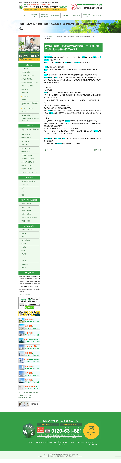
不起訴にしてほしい (27, 155)
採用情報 (24, 99)
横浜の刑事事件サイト (25, 398)
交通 (23, 236)
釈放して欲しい (26, 141)
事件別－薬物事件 (27, 214)
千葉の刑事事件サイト (25, 395)
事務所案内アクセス (86, 15)
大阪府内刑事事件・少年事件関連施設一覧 (30, 119)
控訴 (23, 188)
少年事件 (24, 247)
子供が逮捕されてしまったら (29, 172)
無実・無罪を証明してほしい (29, 162)
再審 (23, 195)
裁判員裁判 (25, 184)
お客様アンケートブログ (28, 229)
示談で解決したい (26, 151)
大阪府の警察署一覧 (27, 115)
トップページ (24, 15)
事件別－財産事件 (27, 210)
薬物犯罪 (24, 261)
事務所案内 (25, 93)
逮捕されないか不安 (27, 165)
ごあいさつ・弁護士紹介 (28, 86)
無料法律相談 (55, 15)
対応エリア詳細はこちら (24, 294)
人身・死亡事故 (26, 240)
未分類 (23, 257)
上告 (23, 191)
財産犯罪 (24, 267)
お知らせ (24, 233)
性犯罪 (23, 250)
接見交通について (27, 138)
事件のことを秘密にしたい (29, 169)
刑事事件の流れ (34, 15)
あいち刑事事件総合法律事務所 (28, 393)
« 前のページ (48, 150)
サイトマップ (25, 111)
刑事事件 (50, 36)
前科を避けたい (26, 148)
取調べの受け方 (26, 134)
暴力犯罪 (24, 254)
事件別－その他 (26, 221)
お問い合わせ (97, 15)
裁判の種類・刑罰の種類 (28, 181)
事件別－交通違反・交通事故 (29, 217)
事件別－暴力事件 (27, 203)
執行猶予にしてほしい (28, 158)
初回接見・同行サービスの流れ (30, 82)
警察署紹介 (25, 264)
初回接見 (66, 15)
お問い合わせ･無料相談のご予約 (30, 104)
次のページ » (98, 150)
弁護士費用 (76, 15)
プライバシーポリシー (28, 108)
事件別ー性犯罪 (26, 207)
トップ (45, 36)
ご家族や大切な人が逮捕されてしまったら (30, 130)
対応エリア (25, 96)
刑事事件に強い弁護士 (44, 15)
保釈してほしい (26, 144)
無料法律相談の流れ (27, 79)
